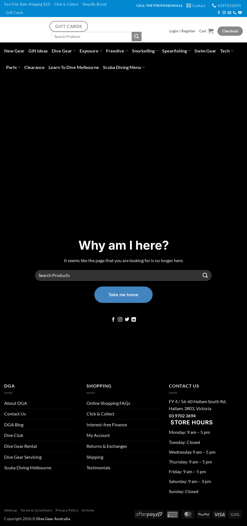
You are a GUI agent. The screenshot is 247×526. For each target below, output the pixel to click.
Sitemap (10, 510)
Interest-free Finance (107, 424)
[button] (182, 31)
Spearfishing (176, 50)
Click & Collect (66, 4)
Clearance (34, 67)
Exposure (91, 50)
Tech (226, 50)
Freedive (117, 50)
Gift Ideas (38, 50)
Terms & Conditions (36, 510)
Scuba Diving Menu (124, 67)
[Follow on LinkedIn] (133, 319)
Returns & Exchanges (107, 446)
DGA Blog (13, 424)
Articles (88, 510)
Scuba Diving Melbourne (27, 467)
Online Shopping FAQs (108, 403)
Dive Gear (64, 50)
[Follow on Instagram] (224, 13)
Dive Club (13, 435)
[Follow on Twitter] (127, 319)
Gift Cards (14, 12)
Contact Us (15, 413)
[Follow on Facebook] (218, 13)
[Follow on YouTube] (240, 13)
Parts (13, 67)
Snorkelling (145, 50)
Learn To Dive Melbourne (74, 67)
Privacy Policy (67, 510)
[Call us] (234, 13)
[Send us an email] (229, 13)
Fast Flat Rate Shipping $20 (27, 4)
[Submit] (136, 36)
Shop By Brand (94, 4)
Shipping (95, 457)
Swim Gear (205, 50)
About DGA (15, 403)
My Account (98, 435)
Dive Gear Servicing (23, 457)
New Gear (14, 50)
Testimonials (99, 467)
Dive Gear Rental (20, 446)
